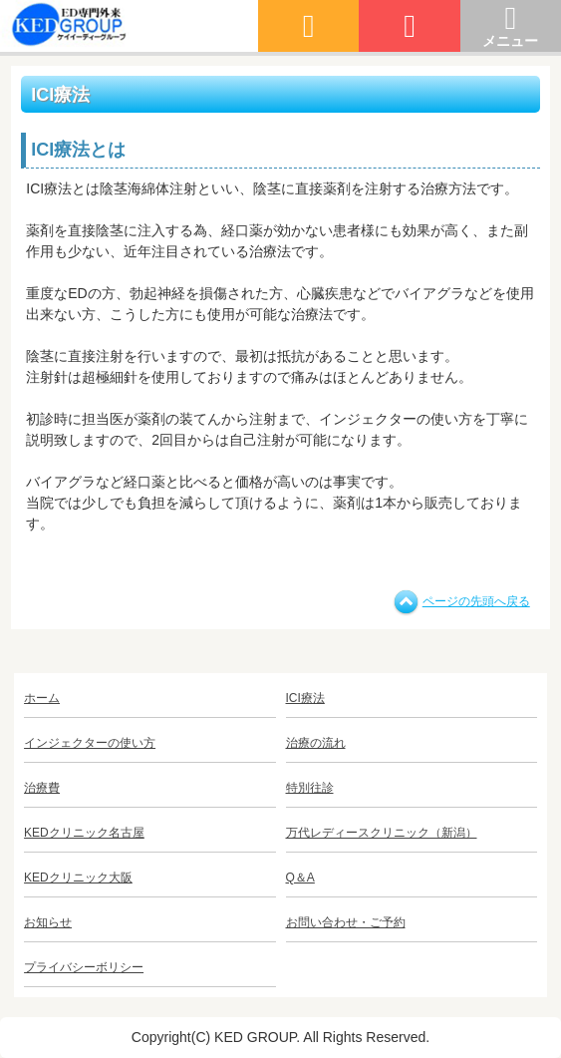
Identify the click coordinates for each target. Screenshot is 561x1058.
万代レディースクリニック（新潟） (381, 833)
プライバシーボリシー (83, 967)
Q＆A (300, 877)
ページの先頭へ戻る (476, 601)
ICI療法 (305, 698)
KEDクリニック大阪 (78, 877)
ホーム (42, 698)
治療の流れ (316, 743)
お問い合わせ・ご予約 (346, 922)
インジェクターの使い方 (89, 743)
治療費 (42, 788)
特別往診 (310, 788)
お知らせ (48, 922)
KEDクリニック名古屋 (84, 833)
